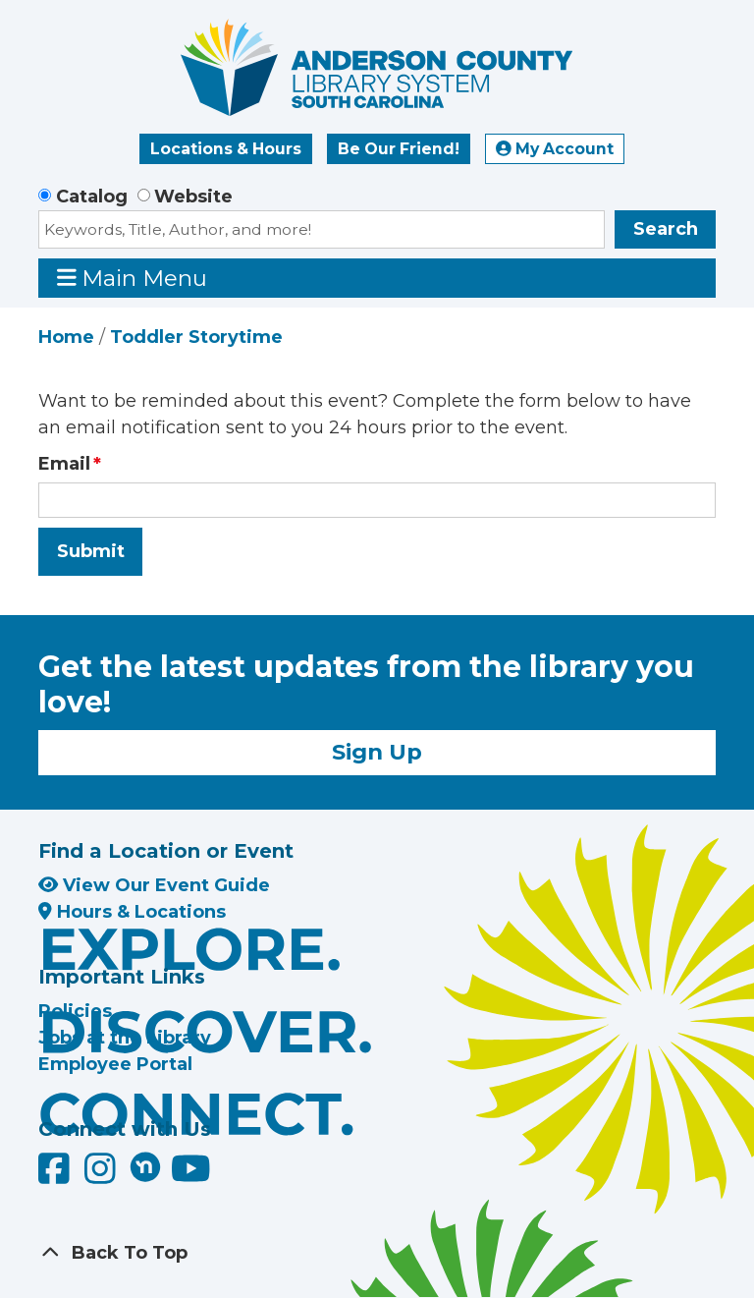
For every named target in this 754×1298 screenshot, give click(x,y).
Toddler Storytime (196, 337)
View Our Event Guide (154, 885)
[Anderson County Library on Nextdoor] (145, 1166)
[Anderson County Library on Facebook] (56, 1176)
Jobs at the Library (124, 1037)
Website (193, 196)
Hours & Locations (132, 912)
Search (665, 229)
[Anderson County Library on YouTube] (191, 1176)
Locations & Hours (225, 149)
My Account (555, 149)
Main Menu (132, 277)
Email (64, 464)
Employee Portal (115, 1064)
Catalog (92, 196)
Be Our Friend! (398, 149)
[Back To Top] (377, 1253)
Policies (75, 1011)
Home (66, 337)
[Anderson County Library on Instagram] (102, 1176)
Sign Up (377, 751)
